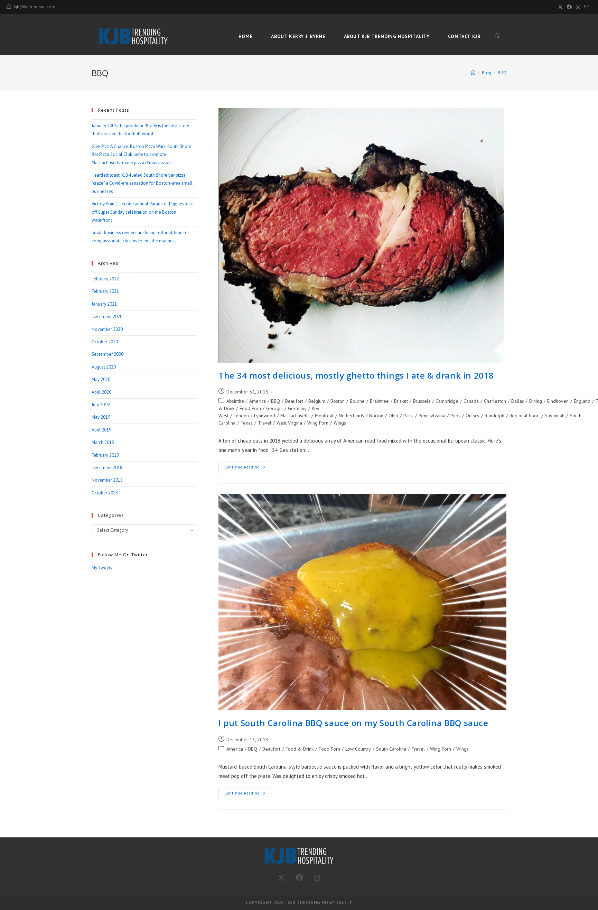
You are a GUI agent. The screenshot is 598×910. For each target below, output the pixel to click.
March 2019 (103, 442)
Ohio (393, 415)
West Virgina (289, 423)
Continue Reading (247, 468)
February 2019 (105, 455)
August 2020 (104, 367)
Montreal (324, 415)
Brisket (401, 401)
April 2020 (101, 392)
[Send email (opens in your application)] (585, 6)
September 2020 (107, 354)
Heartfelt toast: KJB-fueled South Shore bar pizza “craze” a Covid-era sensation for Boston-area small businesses (142, 183)
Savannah (554, 415)
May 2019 (101, 417)
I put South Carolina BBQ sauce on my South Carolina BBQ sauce (353, 722)
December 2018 (107, 468)
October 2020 (105, 342)
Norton (376, 415)
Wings (340, 423)
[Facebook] (299, 878)
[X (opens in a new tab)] (560, 6)
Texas (247, 423)
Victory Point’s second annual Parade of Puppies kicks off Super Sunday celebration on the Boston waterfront (143, 212)
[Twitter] (281, 878)
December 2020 (107, 316)
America (257, 401)
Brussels (421, 401)
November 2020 (107, 329)
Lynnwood (264, 415)
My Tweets (102, 568)
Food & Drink (300, 749)
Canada (471, 401)
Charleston (495, 401)
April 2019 (101, 430)
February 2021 (105, 291)
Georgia (274, 408)
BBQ (502, 73)
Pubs (455, 415)
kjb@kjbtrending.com (34, 7)
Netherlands (351, 415)
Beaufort (294, 401)
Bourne (357, 401)
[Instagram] (317, 878)
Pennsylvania (432, 415)
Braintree (379, 401)
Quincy (472, 415)
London (241, 415)
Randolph (494, 415)
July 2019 (101, 405)
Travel (264, 423)
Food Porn (250, 408)
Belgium (316, 401)
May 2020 (101, 379)
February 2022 (105, 279)
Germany (297, 408)
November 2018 (107, 480)
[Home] (473, 73)
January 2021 (104, 304)
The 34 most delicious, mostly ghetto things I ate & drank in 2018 (356, 375)
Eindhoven (558, 401)
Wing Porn (317, 423)
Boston (337, 401)
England (582, 401)
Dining (535, 401)
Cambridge (447, 401)
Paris (408, 415)
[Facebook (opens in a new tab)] (569, 6)
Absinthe (235, 401)
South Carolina (391, 749)
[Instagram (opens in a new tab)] (578, 6)
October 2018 (105, 493)
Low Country (358, 749)
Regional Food (525, 415)
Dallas (517, 401)
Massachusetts (295, 415)
